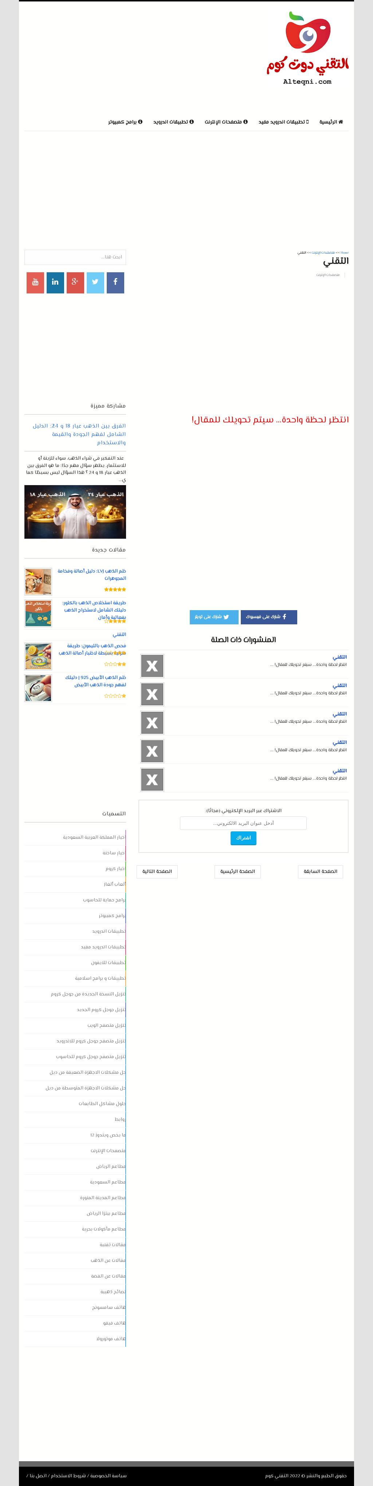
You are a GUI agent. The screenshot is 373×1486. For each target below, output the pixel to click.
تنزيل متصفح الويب (106, 1025)
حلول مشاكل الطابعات (102, 1104)
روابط (120, 1119)
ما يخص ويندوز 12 (108, 1135)
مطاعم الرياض (111, 1166)
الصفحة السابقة (320, 872)
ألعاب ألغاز (115, 884)
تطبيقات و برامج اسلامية (100, 978)
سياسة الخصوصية (108, 1476)
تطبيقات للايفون (108, 963)
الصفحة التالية (157, 872)
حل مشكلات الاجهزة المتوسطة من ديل (86, 1088)
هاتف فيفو (114, 1323)
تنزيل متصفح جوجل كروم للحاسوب (91, 1057)
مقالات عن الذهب (108, 1260)
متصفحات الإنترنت (328, 275)
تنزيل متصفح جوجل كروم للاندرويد (91, 1041)
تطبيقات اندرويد (109, 931)
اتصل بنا (38, 1476)
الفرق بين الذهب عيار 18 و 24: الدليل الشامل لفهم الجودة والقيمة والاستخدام (79, 434)
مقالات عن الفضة (108, 1276)
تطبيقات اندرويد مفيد (103, 947)
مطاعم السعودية (108, 1182)
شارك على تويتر (212, 617)
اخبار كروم (116, 869)
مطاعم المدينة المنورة (103, 1198)
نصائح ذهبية (113, 1292)
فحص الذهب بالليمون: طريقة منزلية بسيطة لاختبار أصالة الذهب (92, 650)
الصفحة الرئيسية (237, 872)
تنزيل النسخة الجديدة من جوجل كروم (88, 994)
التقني (340, 658)
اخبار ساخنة (114, 853)
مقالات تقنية (113, 1245)
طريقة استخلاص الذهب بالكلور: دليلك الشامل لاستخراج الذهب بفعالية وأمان (94, 610)
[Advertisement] (109, 58)
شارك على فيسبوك (267, 617)
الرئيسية (331, 122)
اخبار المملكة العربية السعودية (94, 837)
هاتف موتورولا (111, 1339)
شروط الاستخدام (68, 1476)
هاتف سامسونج (109, 1307)
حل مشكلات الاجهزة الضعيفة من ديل (88, 1072)
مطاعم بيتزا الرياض (106, 1213)
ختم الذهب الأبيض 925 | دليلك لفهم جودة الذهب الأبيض (95, 681)
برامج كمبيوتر (112, 916)
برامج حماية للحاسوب (104, 900)
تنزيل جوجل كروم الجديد (101, 1010)
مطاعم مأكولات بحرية (104, 1229)
